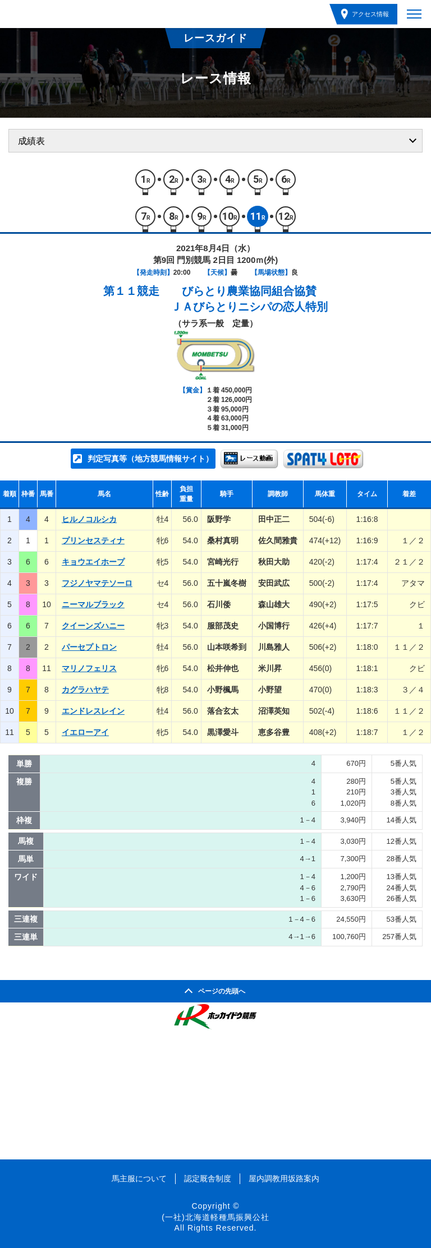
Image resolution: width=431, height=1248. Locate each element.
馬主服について (139, 1178)
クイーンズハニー (93, 625)
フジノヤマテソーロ (97, 583)
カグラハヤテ (85, 689)
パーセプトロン (89, 647)
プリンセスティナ (93, 540)
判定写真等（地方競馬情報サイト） (150, 458)
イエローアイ (85, 732)
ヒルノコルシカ (89, 519)
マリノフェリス (89, 668)
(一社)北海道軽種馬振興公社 (215, 1217)
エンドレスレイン (93, 710)
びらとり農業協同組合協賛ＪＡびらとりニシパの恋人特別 (249, 299)
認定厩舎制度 (207, 1178)
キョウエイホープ (93, 561)
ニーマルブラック (93, 604)
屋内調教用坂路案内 (284, 1178)
